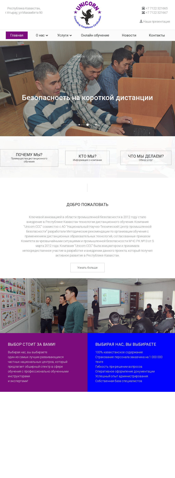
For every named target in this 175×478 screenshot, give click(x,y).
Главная (16, 35)
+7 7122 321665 (155, 8)
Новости (129, 35)
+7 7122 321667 (155, 12)
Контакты (157, 35)
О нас (40, 35)
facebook (79, 56)
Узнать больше (87, 267)
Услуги (62, 35)
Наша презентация (154, 21)
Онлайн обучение (95, 35)
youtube (97, 56)
